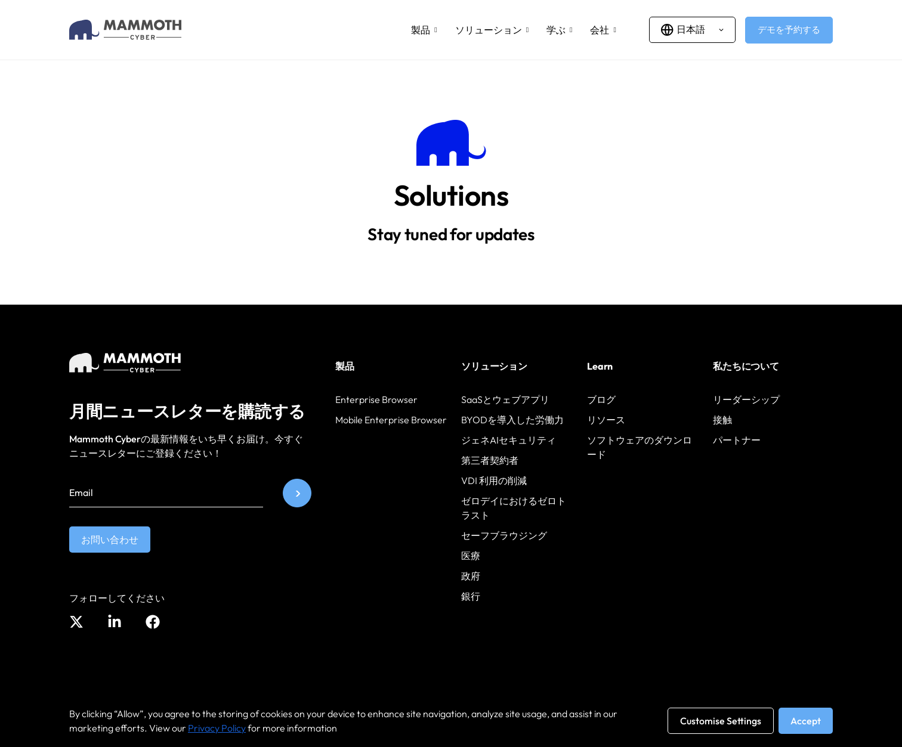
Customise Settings (720, 721)
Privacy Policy (217, 728)
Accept (805, 721)
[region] (451, 721)
